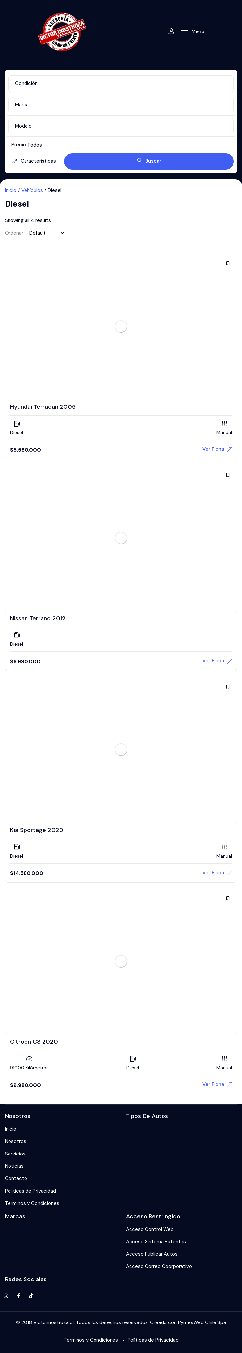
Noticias (14, 1166)
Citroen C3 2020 (34, 1042)
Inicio (10, 190)
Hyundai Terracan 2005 (43, 407)
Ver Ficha (217, 449)
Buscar (149, 161)
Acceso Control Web (150, 1229)
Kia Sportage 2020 (36, 830)
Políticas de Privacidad (153, 1340)
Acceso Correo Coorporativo (159, 1266)
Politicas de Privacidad (30, 1191)
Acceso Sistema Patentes (156, 1242)
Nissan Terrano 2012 (38, 618)
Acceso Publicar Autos (152, 1254)
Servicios (15, 1154)
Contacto (16, 1178)
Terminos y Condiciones (32, 1203)
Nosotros (15, 1141)
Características (33, 161)
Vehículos (32, 190)
